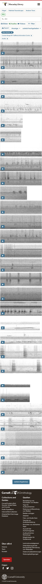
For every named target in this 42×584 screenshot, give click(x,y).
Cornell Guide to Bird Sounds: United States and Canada (9, 505)
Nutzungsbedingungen (30, 554)
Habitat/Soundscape (16, 10)
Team (3, 549)
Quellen (26, 498)
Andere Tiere (30, 10)
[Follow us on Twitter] (7, 568)
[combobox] (23, 19)
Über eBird (7, 544)
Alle (3, 14)
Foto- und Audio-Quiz (30, 518)
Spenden (6, 559)
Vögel (4, 10)
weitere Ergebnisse (21, 482)
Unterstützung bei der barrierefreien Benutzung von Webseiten (31, 547)
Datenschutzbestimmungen (32, 552)
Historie (4, 547)
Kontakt (4, 551)
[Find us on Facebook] (3, 568)
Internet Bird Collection (9, 512)
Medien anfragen (28, 513)
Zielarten (26, 516)
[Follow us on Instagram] (12, 568)
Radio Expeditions (8, 509)
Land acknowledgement (31, 543)
